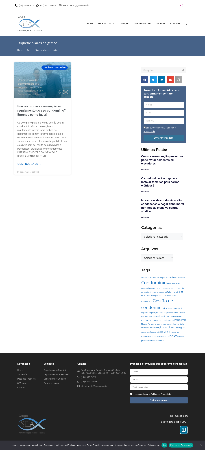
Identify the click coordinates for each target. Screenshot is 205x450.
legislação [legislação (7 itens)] (153, 312)
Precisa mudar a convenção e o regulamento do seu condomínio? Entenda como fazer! (41, 110)
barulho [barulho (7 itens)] (181, 277)
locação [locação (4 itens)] (149, 316)
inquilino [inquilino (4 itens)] (144, 313)
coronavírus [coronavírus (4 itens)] (159, 292)
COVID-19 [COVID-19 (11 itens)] (170, 291)
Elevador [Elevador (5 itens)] (166, 296)
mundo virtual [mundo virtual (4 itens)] (161, 320)
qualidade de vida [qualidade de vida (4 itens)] (148, 328)
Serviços (124, 23)
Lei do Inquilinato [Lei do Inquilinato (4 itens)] (166, 313)
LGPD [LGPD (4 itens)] (143, 316)
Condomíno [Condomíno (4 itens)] (146, 288)
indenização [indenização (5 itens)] (178, 308)
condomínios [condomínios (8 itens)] (174, 283)
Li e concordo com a (152, 394)
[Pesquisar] (183, 70)
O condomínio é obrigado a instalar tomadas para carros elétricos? (160, 182)
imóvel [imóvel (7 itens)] (169, 308)
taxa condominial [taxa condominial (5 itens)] (158, 340)
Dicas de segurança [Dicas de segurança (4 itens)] (153, 296)
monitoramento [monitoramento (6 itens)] (148, 320)
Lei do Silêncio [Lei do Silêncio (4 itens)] (179, 313)
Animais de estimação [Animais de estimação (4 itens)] (156, 278)
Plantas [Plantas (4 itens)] (144, 324)
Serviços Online (142, 23)
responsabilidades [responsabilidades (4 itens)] (148, 332)
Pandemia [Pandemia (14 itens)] (180, 320)
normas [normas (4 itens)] (171, 320)
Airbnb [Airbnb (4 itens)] (144, 278)
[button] (144, 79)
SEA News (160, 23)
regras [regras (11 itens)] (181, 327)
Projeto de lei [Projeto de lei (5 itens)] (178, 324)
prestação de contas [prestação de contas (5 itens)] (163, 324)
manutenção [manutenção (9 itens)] (159, 316)
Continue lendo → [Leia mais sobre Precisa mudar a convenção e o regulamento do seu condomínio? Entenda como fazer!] (29, 164)
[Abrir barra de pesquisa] (185, 23)
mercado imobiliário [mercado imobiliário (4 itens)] (175, 316)
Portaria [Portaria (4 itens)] (151, 324)
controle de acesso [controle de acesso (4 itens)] (166, 288)
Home (90, 23)
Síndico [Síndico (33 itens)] (172, 336)
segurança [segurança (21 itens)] (163, 331)
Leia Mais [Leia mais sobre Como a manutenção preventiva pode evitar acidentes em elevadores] (145, 170)
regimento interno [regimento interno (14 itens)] (167, 327)
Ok (164, 445)
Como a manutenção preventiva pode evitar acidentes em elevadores (162, 160)
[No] (201, 445)
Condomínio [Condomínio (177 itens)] (154, 282)
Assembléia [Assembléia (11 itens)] (171, 277)
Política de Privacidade (181, 445)
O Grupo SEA (107, 23)
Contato (175, 23)
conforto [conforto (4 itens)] (155, 288)
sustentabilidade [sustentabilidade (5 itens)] (159, 336)
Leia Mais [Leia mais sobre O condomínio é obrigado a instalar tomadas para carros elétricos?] (145, 192)
